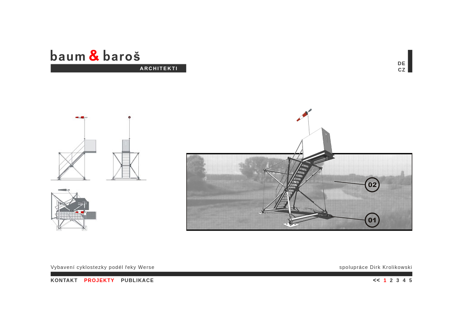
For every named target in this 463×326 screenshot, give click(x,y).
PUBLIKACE (137, 280)
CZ (402, 69)
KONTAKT (64, 280)
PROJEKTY (99, 280)
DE (402, 63)
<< (376, 280)
